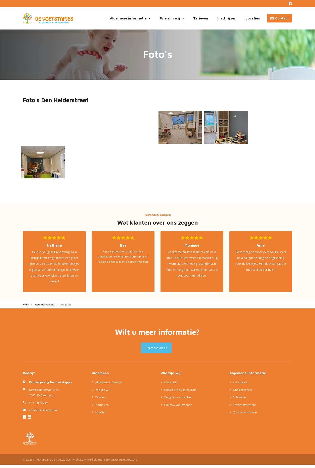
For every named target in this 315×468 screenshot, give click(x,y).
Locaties (252, 18)
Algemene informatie (130, 18)
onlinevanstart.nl (114, 462)
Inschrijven (226, 18)
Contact (279, 18)
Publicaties (239, 400)
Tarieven (200, 18)
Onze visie (170, 385)
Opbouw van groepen (178, 408)
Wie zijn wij (172, 18)
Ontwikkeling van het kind (180, 393)
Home (26, 308)
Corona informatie (245, 415)
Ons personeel (242, 393)
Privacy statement (244, 408)
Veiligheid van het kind (178, 400)
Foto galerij (240, 385)
